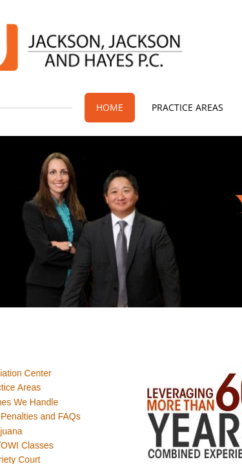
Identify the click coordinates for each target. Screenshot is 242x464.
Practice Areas (187, 107)
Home (109, 107)
